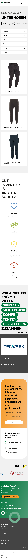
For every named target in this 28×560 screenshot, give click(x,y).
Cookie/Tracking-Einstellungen (10, 554)
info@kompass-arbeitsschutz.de (12, 451)
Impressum (4, 555)
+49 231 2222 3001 (13, 448)
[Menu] (25, 3)
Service (3, 533)
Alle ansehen (22, 332)
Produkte (9, 12)
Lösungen (4, 524)
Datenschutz (5, 557)
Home (3, 12)
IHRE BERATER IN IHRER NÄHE (13, 413)
